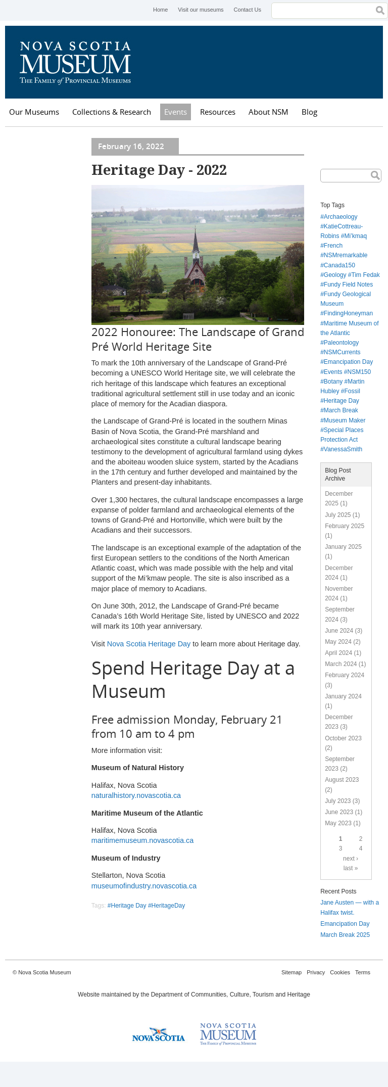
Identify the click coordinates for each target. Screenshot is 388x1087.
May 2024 (338, 641)
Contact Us (247, 10)
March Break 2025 (345, 934)
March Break (341, 410)
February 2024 (344, 675)
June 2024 (339, 630)
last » (351, 868)
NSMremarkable (346, 255)
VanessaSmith (343, 449)
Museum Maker (345, 420)
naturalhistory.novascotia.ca (136, 795)
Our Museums (34, 112)
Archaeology (341, 216)
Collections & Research (111, 112)
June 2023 (339, 812)
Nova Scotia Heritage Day (149, 644)
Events (175, 112)
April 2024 (338, 652)
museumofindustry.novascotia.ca (144, 886)
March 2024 (341, 664)
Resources (217, 112)
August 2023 (342, 779)
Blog (309, 112)
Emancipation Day (348, 361)
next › (350, 858)
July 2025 (338, 514)
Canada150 (339, 265)
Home (160, 10)
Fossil (352, 391)
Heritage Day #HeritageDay (148, 905)
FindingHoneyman (348, 313)
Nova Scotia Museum (81, 62)
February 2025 (344, 526)
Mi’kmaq (356, 236)
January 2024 (343, 696)
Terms (362, 972)
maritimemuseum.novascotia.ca (142, 840)
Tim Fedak (366, 274)
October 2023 (343, 738)
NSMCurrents (342, 352)
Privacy (316, 972)
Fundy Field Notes (348, 284)
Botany (333, 381)
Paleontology (341, 342)
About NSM (268, 112)
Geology (335, 274)
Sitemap (291, 972)
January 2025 (343, 546)
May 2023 (338, 823)
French (333, 245)
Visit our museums (200, 10)
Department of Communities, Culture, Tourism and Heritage (230, 994)
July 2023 (338, 801)
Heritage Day (341, 400)
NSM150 (359, 371)
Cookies (340, 972)
